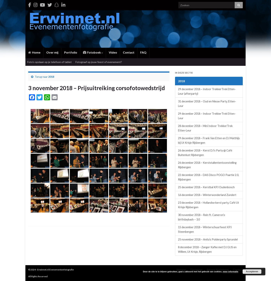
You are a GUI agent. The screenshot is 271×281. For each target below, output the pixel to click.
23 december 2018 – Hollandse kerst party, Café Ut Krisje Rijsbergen (208, 205)
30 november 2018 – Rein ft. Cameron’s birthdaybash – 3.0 (201, 217)
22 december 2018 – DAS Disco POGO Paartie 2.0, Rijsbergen (208, 177)
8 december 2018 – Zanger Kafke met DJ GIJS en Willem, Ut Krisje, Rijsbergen (207, 249)
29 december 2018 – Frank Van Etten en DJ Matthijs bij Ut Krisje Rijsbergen (209, 140)
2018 (51, 76)
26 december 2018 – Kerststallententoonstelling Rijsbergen (207, 165)
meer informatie (230, 271)
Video (113, 52)
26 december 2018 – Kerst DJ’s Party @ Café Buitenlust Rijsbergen (205, 153)
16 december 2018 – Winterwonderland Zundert (207, 195)
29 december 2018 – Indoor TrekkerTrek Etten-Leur (207, 116)
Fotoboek (93, 52)
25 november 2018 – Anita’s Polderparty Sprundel (208, 239)
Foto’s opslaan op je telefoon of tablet (49, 62)
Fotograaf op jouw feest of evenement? (98, 62)
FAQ (143, 52)
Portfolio (70, 52)
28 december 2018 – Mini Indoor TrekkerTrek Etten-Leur (205, 128)
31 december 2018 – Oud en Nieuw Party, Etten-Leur (207, 103)
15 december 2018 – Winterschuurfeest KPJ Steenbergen (205, 229)
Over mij (52, 52)
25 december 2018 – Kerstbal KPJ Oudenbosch (206, 187)
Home (34, 52)
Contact (128, 52)
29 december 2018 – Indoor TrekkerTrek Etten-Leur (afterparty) (207, 91)
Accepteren (252, 271)
